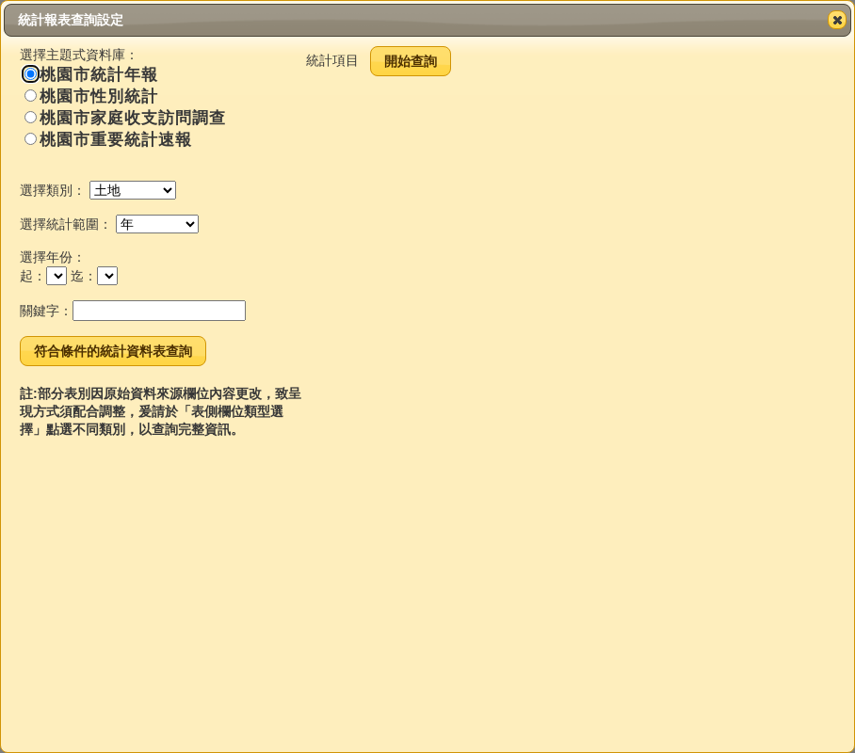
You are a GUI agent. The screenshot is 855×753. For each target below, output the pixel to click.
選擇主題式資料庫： (79, 54)
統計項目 (332, 60)
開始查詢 (410, 61)
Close (836, 19)
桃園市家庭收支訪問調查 (125, 118)
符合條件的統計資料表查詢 (113, 351)
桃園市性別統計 (91, 96)
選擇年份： (53, 256)
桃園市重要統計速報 (108, 140)
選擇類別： (53, 190)
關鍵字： (46, 310)
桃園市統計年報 (91, 75)
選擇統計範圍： (66, 224)
